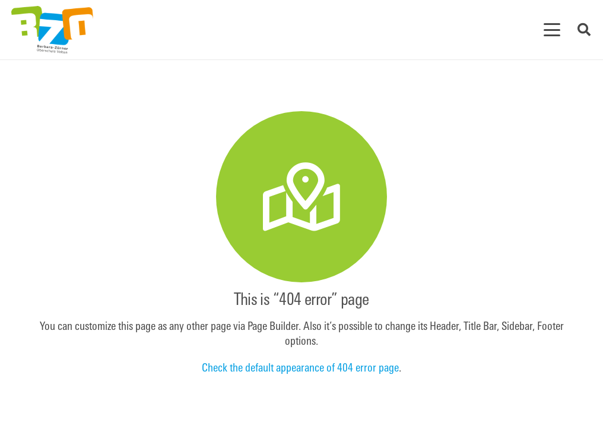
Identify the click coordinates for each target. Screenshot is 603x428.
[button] (552, 29)
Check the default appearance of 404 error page (300, 368)
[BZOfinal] (52, 30)
